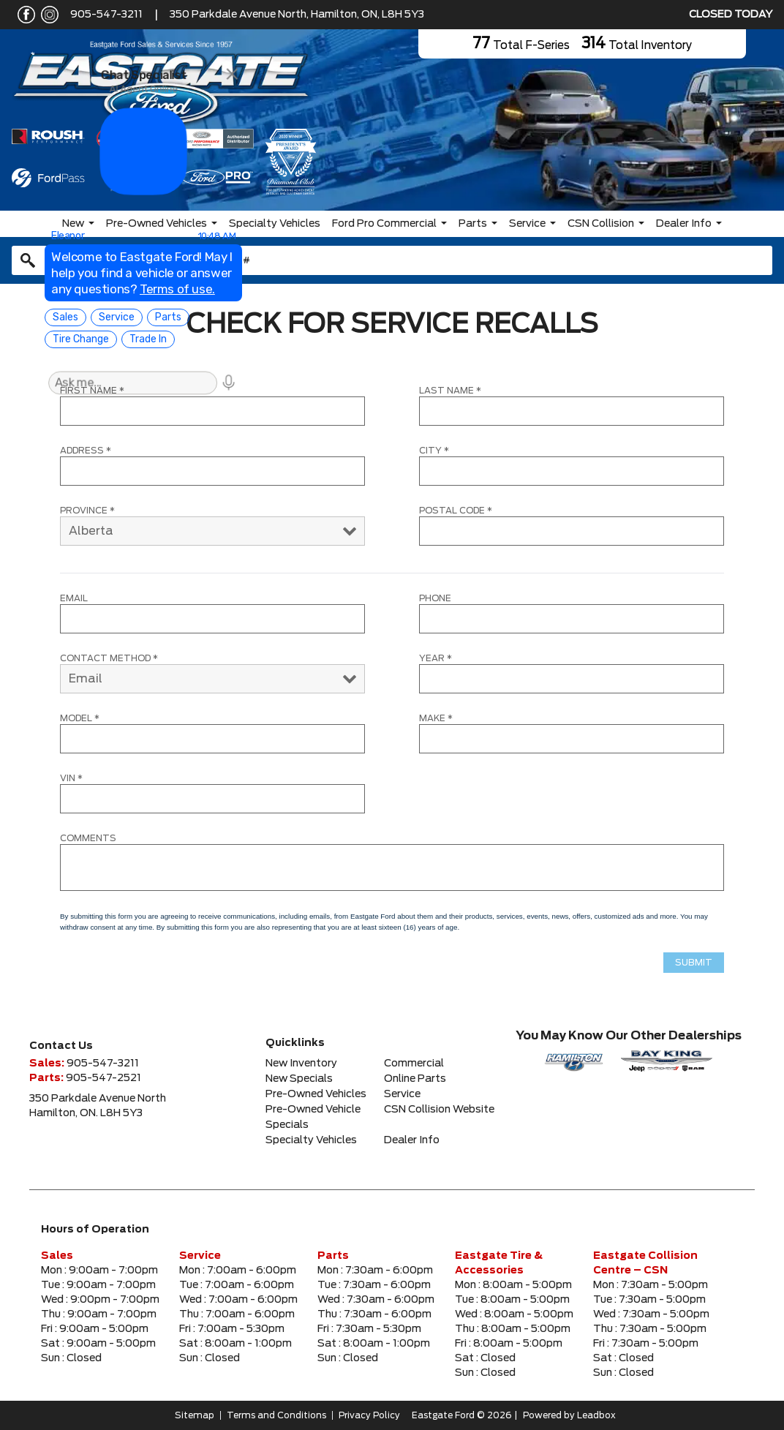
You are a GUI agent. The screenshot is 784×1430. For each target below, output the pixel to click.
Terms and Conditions (276, 1415)
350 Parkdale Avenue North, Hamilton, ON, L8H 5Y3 (297, 15)
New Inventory (301, 1063)
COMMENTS (88, 838)
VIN (71, 778)
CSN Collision (601, 224)
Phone (435, 598)
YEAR (435, 658)
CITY (434, 450)
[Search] (392, 260)
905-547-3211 (106, 15)
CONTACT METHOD (109, 658)
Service (527, 224)
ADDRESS (85, 450)
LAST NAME (450, 390)
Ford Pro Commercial (384, 224)
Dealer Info (684, 224)
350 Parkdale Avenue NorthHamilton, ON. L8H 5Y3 (97, 1106)
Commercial (414, 1063)
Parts (473, 224)
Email (74, 598)
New (73, 224)
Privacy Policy (369, 1415)
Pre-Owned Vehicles (156, 224)
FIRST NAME (92, 390)
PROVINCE (87, 510)
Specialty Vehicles (274, 224)
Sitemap (194, 1415)
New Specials (299, 1079)
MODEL (79, 718)
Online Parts (415, 1079)
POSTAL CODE (455, 510)
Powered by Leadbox (569, 1415)
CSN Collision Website (439, 1110)
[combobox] (392, 260)
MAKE (436, 718)
